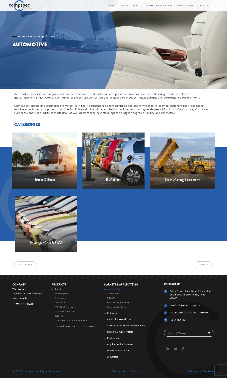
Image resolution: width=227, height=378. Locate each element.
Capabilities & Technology (27, 293)
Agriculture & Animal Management (126, 325)
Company (19, 284)
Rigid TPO (59, 316)
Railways (112, 313)
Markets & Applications (121, 284)
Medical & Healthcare (119, 319)
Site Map (136, 371)
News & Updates (23, 304)
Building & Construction (120, 332)
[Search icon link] (215, 5)
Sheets (58, 289)
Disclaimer (119, 371)
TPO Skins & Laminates (65, 307)
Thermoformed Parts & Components (75, 326)
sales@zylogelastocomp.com (185, 305)
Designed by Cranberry (200, 371)
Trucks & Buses (44, 179)
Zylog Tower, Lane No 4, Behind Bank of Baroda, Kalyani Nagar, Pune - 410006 (191, 295)
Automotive (114, 289)
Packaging (113, 338)
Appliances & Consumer (120, 344)
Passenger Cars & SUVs (46, 242)
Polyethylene (61, 298)
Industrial (112, 356)
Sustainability (19, 298)
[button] (25, 264)
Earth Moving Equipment (182, 179)
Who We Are (19, 289)
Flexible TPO (60, 303)
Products (58, 284)
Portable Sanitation (118, 350)
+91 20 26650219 (178, 312)
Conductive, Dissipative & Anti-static (71, 320)
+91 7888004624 (202, 312)
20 (190, 312)
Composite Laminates (64, 311)
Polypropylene (61, 294)
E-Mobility (113, 179)
